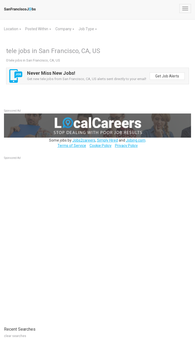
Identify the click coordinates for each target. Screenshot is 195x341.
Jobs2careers (83, 140)
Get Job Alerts (167, 76)
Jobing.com (135, 140)
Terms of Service (71, 145)
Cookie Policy (101, 145)
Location (11, 29)
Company (63, 29)
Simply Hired (107, 140)
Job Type (86, 29)
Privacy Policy (126, 145)
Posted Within (37, 29)
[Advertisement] (43, 240)
